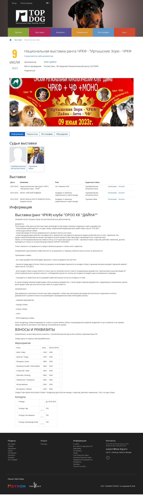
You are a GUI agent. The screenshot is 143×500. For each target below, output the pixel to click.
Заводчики (12, 448)
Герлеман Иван (33, 167)
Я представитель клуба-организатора (38, 56)
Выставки (39, 32)
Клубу (75, 453)
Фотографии (103, 32)
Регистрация (26, 3)
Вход (14, 3)
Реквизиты (77, 462)
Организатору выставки (82, 457)
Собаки (10, 446)
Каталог (122, 186)
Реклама (44, 444)
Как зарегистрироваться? (83, 446)
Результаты (32, 134)
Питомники (12, 453)
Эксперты (11, 455)
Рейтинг (18, 32)
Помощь (11, 457)
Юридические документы (82, 460)
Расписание (112, 186)
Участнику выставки (81, 455)
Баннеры (76, 464)
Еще (124, 32)
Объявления (82, 32)
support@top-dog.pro (116, 449)
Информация (17, 134)
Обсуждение (62, 134)
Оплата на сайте (79, 466)
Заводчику (77, 448)
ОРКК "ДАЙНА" (50, 62)
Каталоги (61, 32)
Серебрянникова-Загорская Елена (18, 167)
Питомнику (77, 451)
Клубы (10, 451)
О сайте (76, 444)
